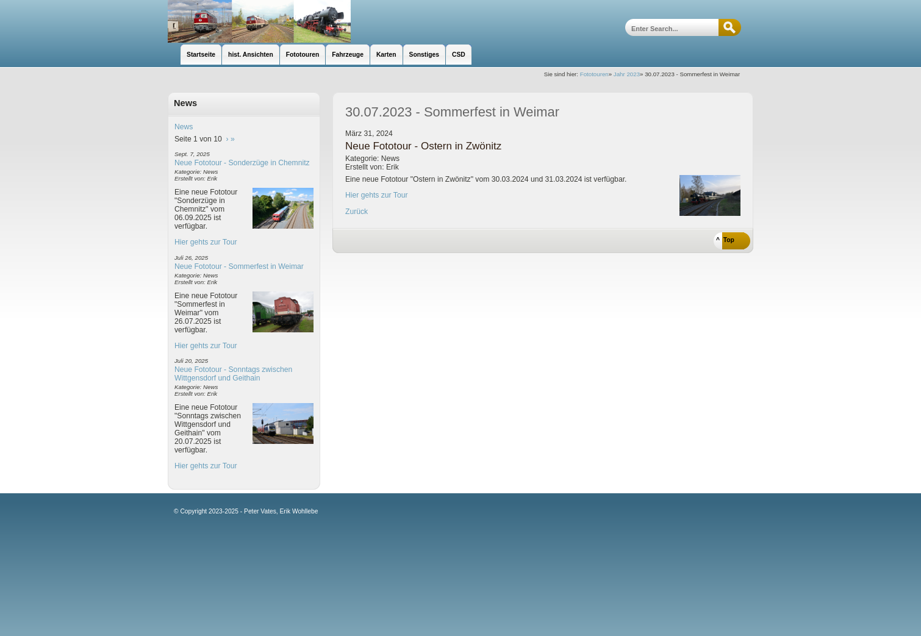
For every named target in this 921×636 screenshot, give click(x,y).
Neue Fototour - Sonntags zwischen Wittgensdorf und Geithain (233, 373)
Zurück (356, 211)
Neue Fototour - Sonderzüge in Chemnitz (242, 163)
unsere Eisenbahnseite (259, 21)
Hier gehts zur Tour (205, 242)
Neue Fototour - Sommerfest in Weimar (239, 266)
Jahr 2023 (627, 74)
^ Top (725, 240)
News (183, 127)
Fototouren (594, 74)
